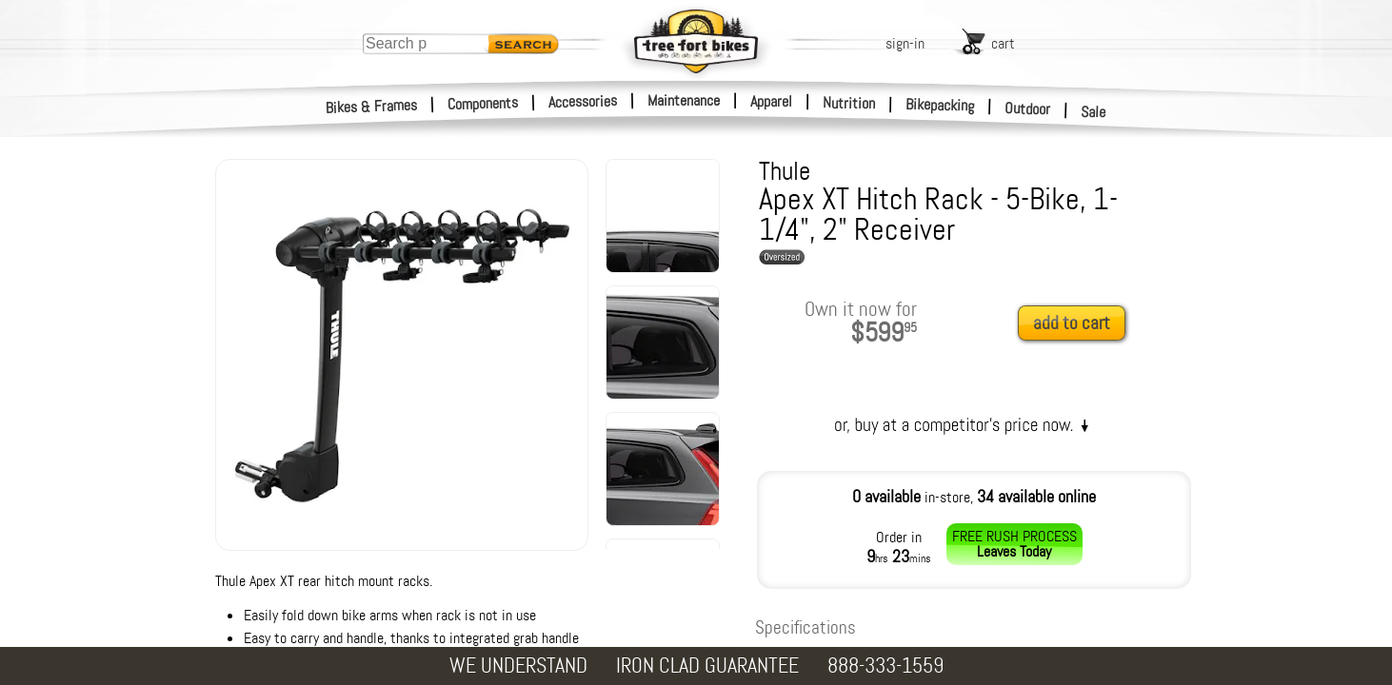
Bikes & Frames (372, 106)
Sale (1093, 112)
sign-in (905, 43)
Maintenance (683, 100)
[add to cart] (1077, 324)
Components (483, 103)
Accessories (582, 101)
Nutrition (849, 102)
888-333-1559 (885, 665)
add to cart (1071, 323)
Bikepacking (940, 105)
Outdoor (1027, 108)
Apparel (771, 101)
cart (1003, 43)
